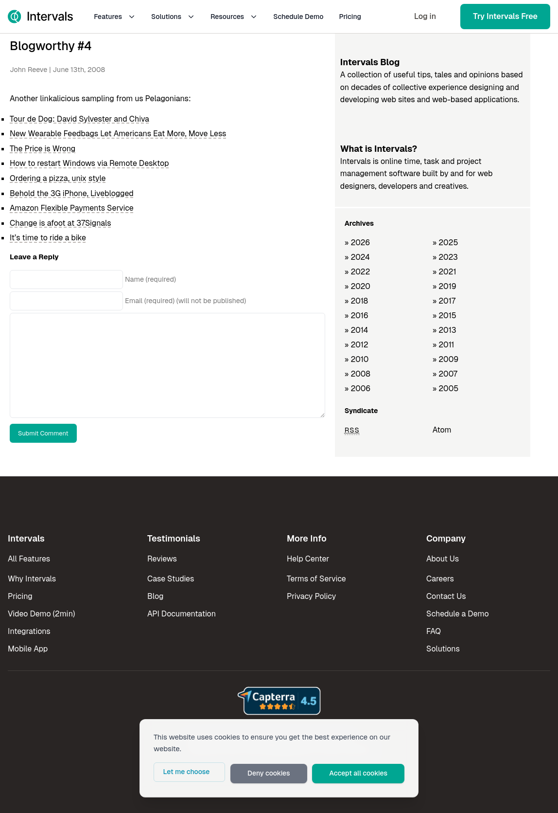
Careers (440, 579)
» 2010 (357, 359)
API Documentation (181, 614)
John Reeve (28, 69)
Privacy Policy (311, 596)
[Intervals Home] (40, 16)
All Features (29, 559)
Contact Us (446, 596)
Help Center (308, 559)
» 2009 (446, 359)
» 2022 (357, 272)
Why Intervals (32, 579)
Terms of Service (316, 579)
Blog (155, 596)
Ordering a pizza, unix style (58, 178)
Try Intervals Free (505, 16)
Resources (234, 16)
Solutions (173, 16)
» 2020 (357, 286)
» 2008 (357, 374)
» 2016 (356, 315)
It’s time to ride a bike (48, 238)
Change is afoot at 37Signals (60, 223)
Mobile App (28, 649)
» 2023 (445, 257)
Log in (425, 16)
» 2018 (356, 301)
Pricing (350, 16)
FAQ (433, 631)
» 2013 (444, 330)
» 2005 (446, 388)
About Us (442, 559)
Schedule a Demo (457, 614)
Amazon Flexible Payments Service (72, 208)
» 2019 (444, 286)
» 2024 (357, 257)
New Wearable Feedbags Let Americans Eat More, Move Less (118, 133)
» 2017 (444, 301)
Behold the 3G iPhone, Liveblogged (72, 193)
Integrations (29, 631)
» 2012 (356, 345)
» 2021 (444, 272)
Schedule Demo (298, 16)
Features (115, 16)
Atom (442, 430)
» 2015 (444, 315)
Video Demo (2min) (41, 614)
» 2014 (356, 330)
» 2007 (445, 374)
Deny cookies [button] (286, 774)
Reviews (162, 559)
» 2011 (443, 345)
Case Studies (170, 579)
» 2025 (445, 242)
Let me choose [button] (214, 774)
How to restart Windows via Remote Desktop (89, 163)
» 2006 (358, 388)
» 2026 (357, 242)
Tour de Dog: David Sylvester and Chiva (79, 119)
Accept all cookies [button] (365, 774)
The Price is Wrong (42, 149)
